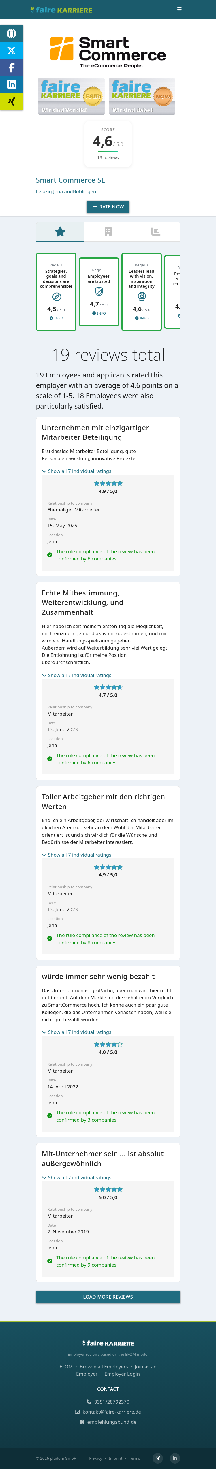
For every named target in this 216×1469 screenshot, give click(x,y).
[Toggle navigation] (179, 9)
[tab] (60, 232)
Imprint (115, 1458)
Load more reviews (108, 1298)
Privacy (95, 1458)
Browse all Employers (104, 1366)
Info (56, 319)
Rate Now (108, 206)
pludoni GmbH (63, 1458)
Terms (134, 1458)
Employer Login (122, 1373)
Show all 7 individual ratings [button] (76, 472)
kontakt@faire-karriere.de (108, 1411)
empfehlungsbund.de (108, 1422)
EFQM (66, 1366)
